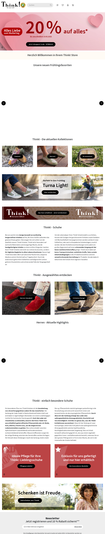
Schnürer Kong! (79, 298)
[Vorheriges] (3, 103)
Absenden (78, 527)
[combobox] (32, 5)
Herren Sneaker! (26, 298)
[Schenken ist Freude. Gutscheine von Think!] (52, 497)
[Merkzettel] (57, 5)
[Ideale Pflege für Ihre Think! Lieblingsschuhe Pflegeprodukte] (26, 461)
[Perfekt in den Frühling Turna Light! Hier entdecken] (52, 187)
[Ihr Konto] (62, 5)
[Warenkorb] (67, 5)
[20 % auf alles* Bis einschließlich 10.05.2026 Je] (52, 31)
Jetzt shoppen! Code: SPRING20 (41, 44)
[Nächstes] (2, 47)
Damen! (17, 156)
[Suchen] (45, 5)
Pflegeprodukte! (26, 466)
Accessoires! (87, 156)
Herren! (52, 156)
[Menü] (52, 5)
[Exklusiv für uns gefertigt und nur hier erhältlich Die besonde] (79, 461)
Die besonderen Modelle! (78, 466)
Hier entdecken (50, 192)
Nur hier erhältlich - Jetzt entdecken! (52, 213)
